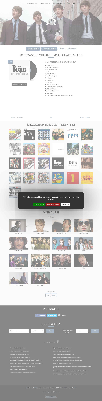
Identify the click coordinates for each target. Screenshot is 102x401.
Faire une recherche (58, 3)
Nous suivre (71, 3)
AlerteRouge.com (31, 3)
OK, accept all (39, 204)
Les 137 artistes (45, 3)
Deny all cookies (53, 204)
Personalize (65, 204)
